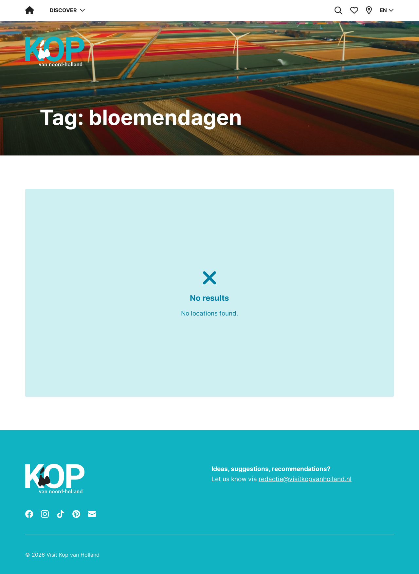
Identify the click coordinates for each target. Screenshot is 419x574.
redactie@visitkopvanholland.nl (305, 479)
